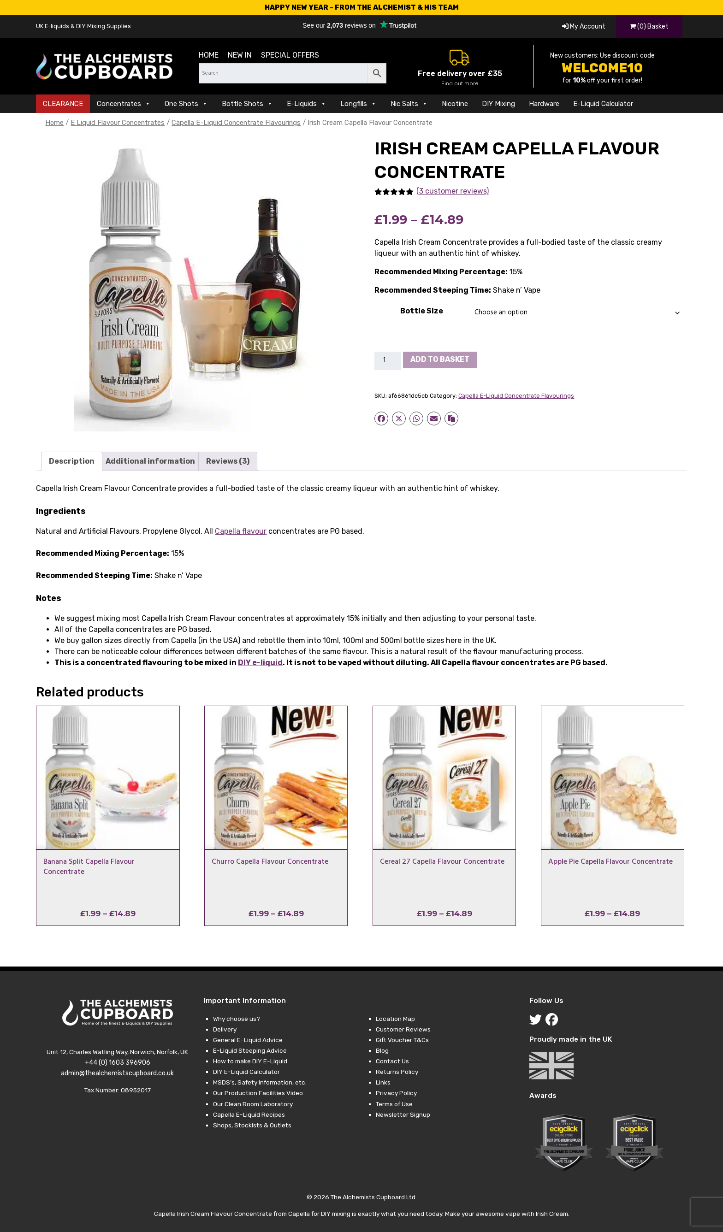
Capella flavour (241, 531)
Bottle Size (421, 311)
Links (383, 1082)
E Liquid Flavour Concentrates (118, 122)
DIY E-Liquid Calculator (246, 1071)
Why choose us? (236, 1018)
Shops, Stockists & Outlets (252, 1125)
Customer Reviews (403, 1029)
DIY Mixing (498, 104)
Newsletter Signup (403, 1114)
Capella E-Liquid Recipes (249, 1114)
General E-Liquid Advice (248, 1039)
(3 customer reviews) (452, 191)
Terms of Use (394, 1104)
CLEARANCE (63, 104)
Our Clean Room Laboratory (253, 1104)
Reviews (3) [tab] (227, 461)
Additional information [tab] (150, 461)
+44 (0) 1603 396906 (117, 1063)
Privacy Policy (396, 1092)
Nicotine (455, 104)
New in (240, 55)
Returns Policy (397, 1071)
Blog (382, 1050)
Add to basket (439, 359)
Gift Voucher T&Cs (402, 1039)
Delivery (225, 1029)
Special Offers (290, 55)
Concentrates (124, 103)
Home (209, 55)
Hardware (544, 104)
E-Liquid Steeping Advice (250, 1050)
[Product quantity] (387, 361)
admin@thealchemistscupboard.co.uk (117, 1073)
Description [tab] (72, 461)
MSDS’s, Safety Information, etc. (260, 1082)
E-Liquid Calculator (603, 104)
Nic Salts (409, 103)
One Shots (186, 103)
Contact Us (392, 1061)
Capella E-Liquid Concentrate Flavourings (236, 122)
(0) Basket (649, 26)
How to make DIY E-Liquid (250, 1061)
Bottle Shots (247, 103)
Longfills (358, 103)
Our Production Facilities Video (258, 1092)
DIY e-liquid (260, 662)
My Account (583, 26)
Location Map (395, 1018)
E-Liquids (306, 103)
